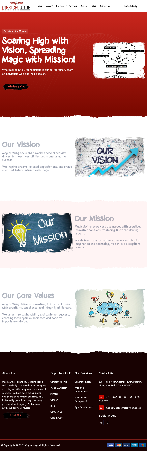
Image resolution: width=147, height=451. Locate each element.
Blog (94, 5)
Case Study (56, 417)
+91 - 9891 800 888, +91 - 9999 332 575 (119, 399)
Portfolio (73, 5)
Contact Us (105, 5)
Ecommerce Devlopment (81, 399)
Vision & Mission (58, 387)
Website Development (81, 389)
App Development (84, 407)
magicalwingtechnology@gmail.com (120, 407)
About (49, 5)
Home (39, 5)
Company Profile (58, 381)
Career (84, 5)
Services (60, 5)
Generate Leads (83, 381)
